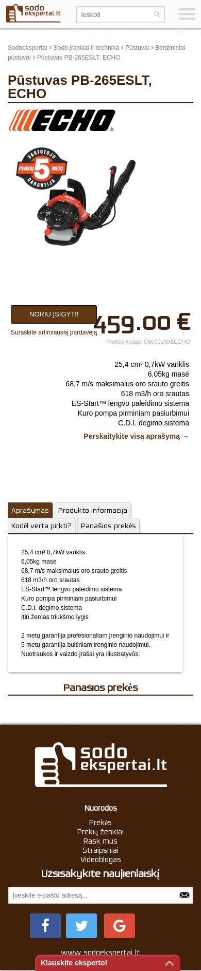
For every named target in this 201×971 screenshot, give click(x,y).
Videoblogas (100, 859)
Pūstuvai (137, 47)
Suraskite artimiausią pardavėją (54, 332)
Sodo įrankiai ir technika (86, 47)
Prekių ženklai (100, 832)
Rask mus (100, 841)
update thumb (170, 116)
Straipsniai (100, 850)
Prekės (100, 822)
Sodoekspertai (27, 47)
